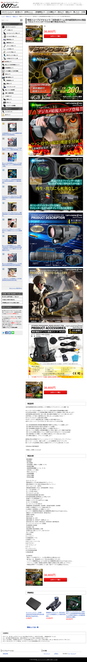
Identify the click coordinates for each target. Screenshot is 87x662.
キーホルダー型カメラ (10, 36)
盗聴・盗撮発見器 (7, 93)
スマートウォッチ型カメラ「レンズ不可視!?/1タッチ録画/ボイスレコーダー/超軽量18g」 (12, 230)
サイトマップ (47, 653)
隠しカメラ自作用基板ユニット (11, 64)
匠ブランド (6, 114)
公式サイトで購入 (55, 36)
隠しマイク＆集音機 (8, 89)
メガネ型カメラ (8, 49)
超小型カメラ (19, 12)
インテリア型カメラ (9, 52)
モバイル (73, 653)
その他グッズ (6, 96)
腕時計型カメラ (8, 42)
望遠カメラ (15, 16)
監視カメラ (69, 12)
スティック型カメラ (9, 45)
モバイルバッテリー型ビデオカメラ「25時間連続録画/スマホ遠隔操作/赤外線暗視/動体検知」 (12, 197)
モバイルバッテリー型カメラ (11, 33)
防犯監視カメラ (8, 80)
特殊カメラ (7, 99)
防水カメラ (61, 12)
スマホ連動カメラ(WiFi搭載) (10, 71)
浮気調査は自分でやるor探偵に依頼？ (11, 302)
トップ (3, 16)
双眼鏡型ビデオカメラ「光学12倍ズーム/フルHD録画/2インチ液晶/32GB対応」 (56, 614)
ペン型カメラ (8, 30)
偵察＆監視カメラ (7, 77)
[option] (12, 129)
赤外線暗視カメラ (40, 12)
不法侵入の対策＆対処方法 (8, 299)
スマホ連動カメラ (51, 12)
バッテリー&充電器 (9, 105)
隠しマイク (76, 12)
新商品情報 (5, 653)
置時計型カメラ (8, 39)
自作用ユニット (28, 12)
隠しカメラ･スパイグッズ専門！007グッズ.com (46, 659)
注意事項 (5, 633)
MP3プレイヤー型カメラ (10, 55)
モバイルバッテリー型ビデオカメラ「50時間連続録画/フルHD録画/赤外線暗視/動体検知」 (12, 214)
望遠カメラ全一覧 (32, 627)
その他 (83, 12)
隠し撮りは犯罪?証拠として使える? (10, 296)
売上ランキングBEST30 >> (15, 288)
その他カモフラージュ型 (10, 58)
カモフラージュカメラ (8, 12)
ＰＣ (69, 653)
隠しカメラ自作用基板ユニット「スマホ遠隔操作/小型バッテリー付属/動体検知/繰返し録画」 (12, 165)
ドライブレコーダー (9, 86)
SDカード (7, 102)
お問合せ (56, 653)
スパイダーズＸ (7, 111)
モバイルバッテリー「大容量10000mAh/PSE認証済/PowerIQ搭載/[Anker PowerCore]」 (35, 614)
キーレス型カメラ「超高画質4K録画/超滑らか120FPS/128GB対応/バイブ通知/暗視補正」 (11, 181)
